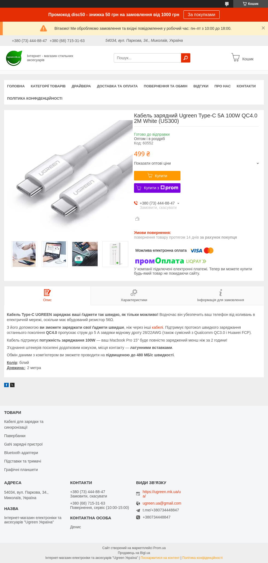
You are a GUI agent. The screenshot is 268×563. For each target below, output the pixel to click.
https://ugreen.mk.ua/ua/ (162, 494)
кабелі (157, 327)
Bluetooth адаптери (21, 453)
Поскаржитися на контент (160, 558)
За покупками (201, 14)
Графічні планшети (21, 469)
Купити (161, 176)
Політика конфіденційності (34, 98)
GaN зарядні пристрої (23, 444)
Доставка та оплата (117, 86)
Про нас (222, 86)
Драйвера (81, 86)
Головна (16, 86)
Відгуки (200, 86)
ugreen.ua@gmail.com (162, 503)
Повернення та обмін (165, 86)
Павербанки (14, 436)
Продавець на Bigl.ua (134, 553)
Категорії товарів (48, 86)
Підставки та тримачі (22, 461)
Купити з (161, 187)
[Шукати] (185, 58)
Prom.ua (159, 548)
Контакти (246, 86)
